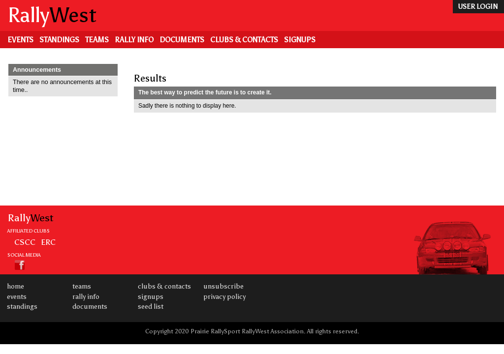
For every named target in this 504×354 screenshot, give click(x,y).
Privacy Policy (224, 297)
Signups (299, 39)
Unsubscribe (223, 286)
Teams (97, 39)
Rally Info (134, 39)
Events (20, 39)
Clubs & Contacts (244, 39)
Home (15, 286)
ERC (48, 242)
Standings (59, 39)
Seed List (150, 306)
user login (478, 6)
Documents (181, 39)
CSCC (24, 242)
